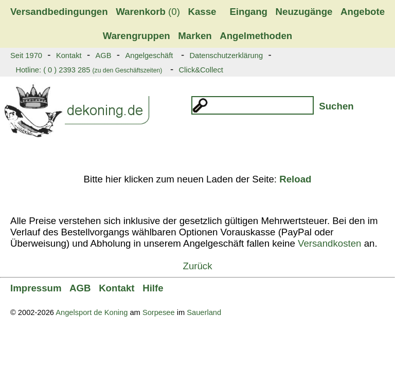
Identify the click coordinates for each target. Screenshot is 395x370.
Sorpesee (158, 312)
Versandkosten (329, 243)
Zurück (197, 266)
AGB (104, 55)
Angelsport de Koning (92, 312)
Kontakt (69, 55)
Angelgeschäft (149, 55)
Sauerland (204, 312)
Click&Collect (200, 70)
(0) (148, 11)
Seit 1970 (26, 55)
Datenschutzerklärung (226, 55)
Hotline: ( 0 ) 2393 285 (88, 70)
